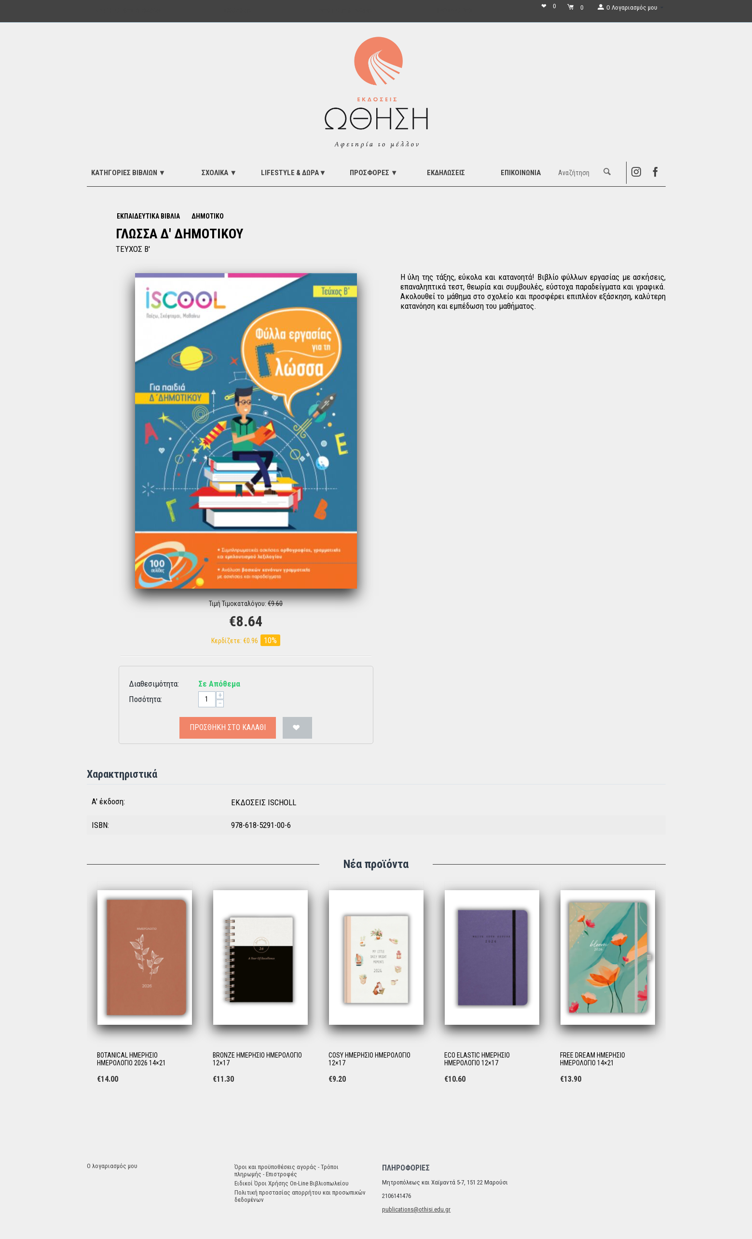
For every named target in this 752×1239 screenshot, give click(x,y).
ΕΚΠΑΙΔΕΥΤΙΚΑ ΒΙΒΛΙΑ (148, 216)
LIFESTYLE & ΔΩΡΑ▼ (293, 172)
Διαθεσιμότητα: (154, 683)
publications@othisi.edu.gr (416, 1209)
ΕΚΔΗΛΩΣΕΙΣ (446, 172)
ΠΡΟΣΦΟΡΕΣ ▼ (374, 172)
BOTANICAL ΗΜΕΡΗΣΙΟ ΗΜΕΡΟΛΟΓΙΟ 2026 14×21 (131, 1059)
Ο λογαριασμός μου (112, 1166)
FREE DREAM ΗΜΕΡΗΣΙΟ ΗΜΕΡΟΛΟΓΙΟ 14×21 (592, 1059)
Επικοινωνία (521, 172)
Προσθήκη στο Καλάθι (228, 727)
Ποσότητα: (145, 699)
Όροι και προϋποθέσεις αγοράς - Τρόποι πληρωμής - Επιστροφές (286, 1170)
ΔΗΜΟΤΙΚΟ (207, 216)
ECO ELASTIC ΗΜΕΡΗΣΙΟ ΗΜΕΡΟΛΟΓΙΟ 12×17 (477, 1059)
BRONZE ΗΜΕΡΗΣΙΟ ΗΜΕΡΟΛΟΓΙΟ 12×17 (257, 1059)
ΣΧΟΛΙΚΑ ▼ (219, 172)
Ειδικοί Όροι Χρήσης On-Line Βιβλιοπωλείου (291, 1183)
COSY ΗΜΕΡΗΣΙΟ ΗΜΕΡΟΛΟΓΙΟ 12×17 (369, 1059)
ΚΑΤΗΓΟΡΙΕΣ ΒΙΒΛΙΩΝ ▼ (128, 172)
